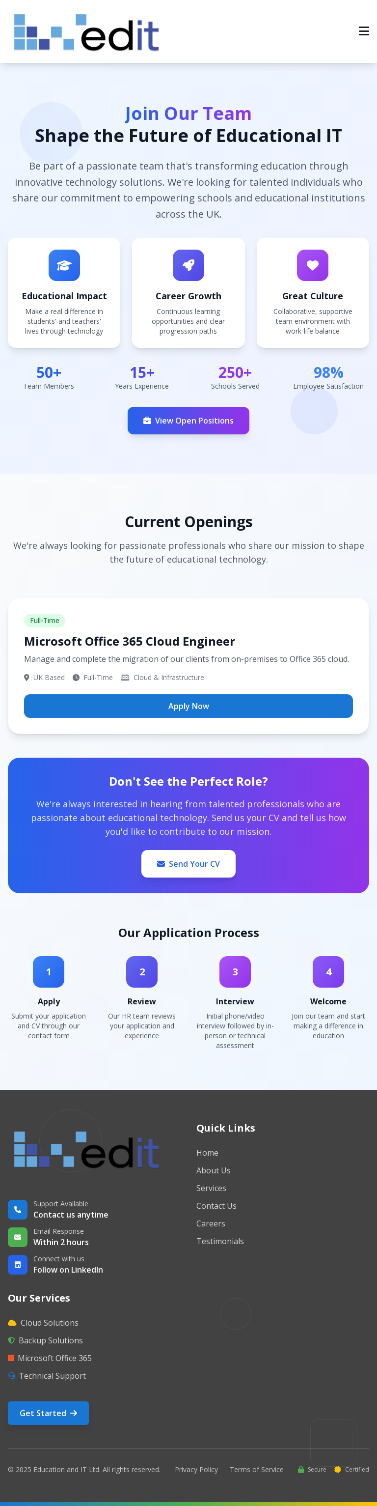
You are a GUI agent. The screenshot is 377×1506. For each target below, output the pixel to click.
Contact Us (216, 1205)
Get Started (48, 1413)
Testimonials (220, 1241)
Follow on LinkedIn (68, 1269)
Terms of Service (257, 1469)
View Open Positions (188, 420)
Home (207, 1152)
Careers (210, 1223)
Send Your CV (188, 863)
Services (211, 1188)
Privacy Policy (196, 1469)
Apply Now (188, 706)
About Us (213, 1170)
